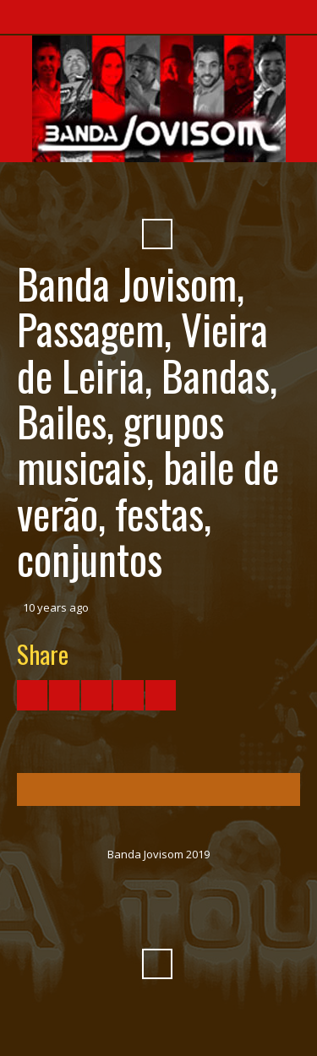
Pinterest (233, 192)
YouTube (111, 192)
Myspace (203, 192)
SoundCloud (172, 192)
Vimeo (142, 192)
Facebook (81, 192)
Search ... (157, 234)
